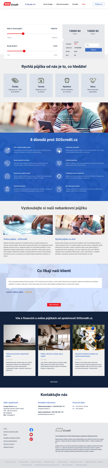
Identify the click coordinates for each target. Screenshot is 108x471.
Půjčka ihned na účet (10, 465)
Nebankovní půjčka (36, 465)
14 (54, 46)
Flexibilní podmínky (74, 161)
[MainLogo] (11, 4)
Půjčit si (93, 50)
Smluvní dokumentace (10, 444)
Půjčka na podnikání (67, 468)
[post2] (89, 340)
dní (56, 46)
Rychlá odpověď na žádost (25, 161)
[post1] (54, 340)
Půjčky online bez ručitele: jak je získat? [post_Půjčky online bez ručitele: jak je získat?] (52, 358)
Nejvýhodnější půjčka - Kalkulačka (94, 465)
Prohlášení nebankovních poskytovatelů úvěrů (47, 468)
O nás (5, 431)
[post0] (19, 340)
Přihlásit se (99, 4)
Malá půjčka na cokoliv (76, 465)
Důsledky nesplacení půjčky (12, 441)
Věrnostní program (62, 4)
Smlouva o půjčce (9, 447)
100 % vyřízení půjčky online (26, 148)
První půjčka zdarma (26, 468)
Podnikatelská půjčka (81, 468)
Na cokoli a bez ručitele (76, 188)
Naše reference (54, 307)
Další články (54, 385)
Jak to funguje (48, 4)
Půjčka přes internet (49, 465)
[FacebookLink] (31, 433)
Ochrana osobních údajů (11, 434)
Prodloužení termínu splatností (79, 175)
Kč (56, 28)
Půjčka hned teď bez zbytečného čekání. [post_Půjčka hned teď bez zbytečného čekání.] (17, 358)
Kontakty (75, 4)
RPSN (5, 437)
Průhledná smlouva (22, 188)
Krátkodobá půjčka (62, 465)
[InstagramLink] (31, 442)
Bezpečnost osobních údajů (25, 175)
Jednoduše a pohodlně (75, 148)
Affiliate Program (9, 450)
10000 (53, 28)
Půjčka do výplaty (23, 465)
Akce (83, 4)
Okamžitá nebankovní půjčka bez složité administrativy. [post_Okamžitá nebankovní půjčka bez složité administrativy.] (86, 358)
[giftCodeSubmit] (100, 45)
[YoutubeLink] (31, 437)
